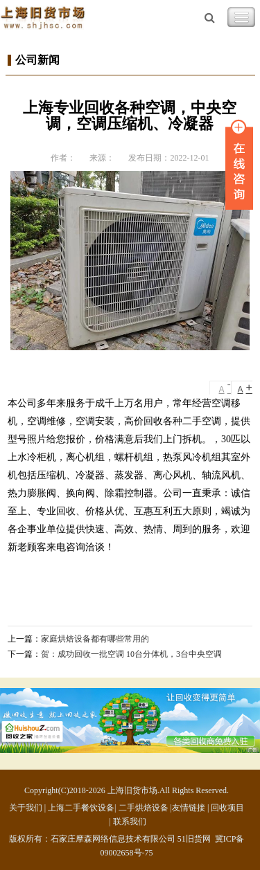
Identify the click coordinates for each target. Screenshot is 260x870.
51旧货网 (194, 839)
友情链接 (188, 808)
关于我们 (25, 808)
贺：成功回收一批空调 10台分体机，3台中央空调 (131, 654)
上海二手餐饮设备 (81, 808)
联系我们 (129, 821)
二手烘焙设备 (143, 808)
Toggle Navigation (241, 17)
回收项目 (227, 808)
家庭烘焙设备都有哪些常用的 (95, 639)
